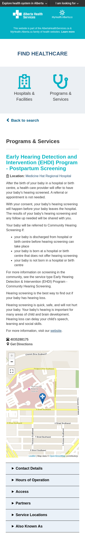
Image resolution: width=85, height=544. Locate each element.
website (56, 330)
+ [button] (11, 356)
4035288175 (19, 339)
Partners (23, 503)
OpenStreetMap (58, 456)
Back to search (22, 120)
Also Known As (29, 526)
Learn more (68, 31)
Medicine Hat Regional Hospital (48, 176)
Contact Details (29, 468)
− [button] (11, 362)
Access (22, 492)
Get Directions (21, 344)
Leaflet (32, 456)
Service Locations (31, 515)
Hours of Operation (32, 480)
